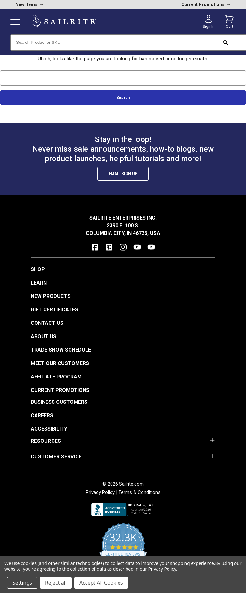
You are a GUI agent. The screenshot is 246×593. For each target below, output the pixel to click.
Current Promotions (60, 390)
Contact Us (47, 323)
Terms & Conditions (139, 492)
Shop (38, 269)
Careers (42, 415)
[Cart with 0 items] (229, 21)
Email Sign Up (123, 173)
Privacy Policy (100, 492)
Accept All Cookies (101, 582)
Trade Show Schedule (61, 350)
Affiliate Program (56, 377)
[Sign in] (209, 21)
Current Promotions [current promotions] (206, 4)
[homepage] (64, 21)
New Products (51, 296)
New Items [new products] (29, 4)
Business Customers (59, 402)
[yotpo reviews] (123, 548)
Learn (39, 283)
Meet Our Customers (60, 363)
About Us (43, 336)
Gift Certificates (54, 310)
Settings (22, 582)
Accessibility (49, 429)
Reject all (56, 582)
